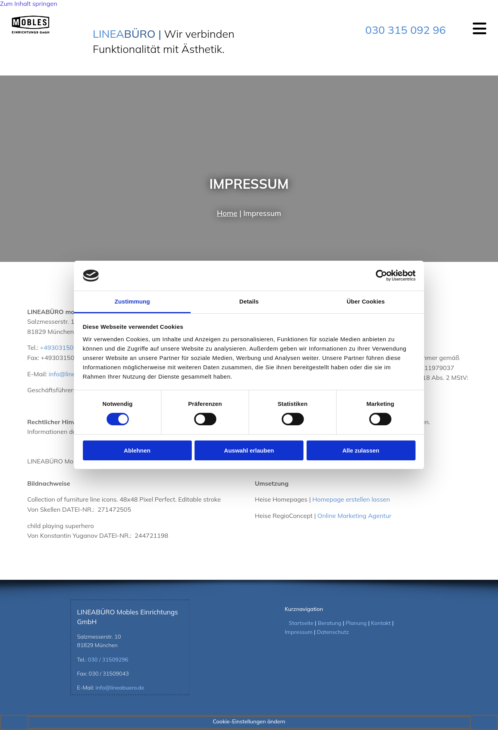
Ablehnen (137, 450)
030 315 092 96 (405, 30)
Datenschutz (333, 631)
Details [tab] (249, 301)
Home (227, 213)
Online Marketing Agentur (354, 515)
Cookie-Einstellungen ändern (249, 721)
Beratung (330, 622)
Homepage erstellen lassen (351, 499)
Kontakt (381, 622)
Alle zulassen (360, 450)
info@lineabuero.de (119, 687)
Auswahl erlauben (249, 450)
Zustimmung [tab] (132, 301)
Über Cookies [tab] (366, 301)
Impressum (299, 631)
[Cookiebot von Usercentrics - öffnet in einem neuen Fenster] (381, 275)
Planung (355, 622)
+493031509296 (64, 347)
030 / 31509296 (108, 659)
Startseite (301, 622)
